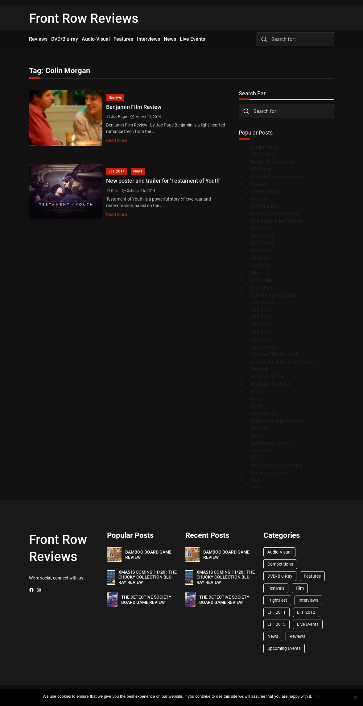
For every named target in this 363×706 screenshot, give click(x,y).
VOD (256, 488)
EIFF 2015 (262, 251)
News (137, 171)
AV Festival (263, 154)
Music (257, 391)
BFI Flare (261, 169)
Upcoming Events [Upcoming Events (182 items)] (284, 648)
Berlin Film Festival (272, 162)
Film (256, 273)
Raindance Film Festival (277, 421)
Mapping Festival (270, 384)
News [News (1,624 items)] (272, 636)
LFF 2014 (117, 171)
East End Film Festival (275, 214)
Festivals (261, 265)
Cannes (259, 184)
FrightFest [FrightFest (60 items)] (277, 600)
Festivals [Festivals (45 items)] (275, 588)
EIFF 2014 (262, 243)
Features (261, 258)
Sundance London (271, 443)
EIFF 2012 (262, 228)
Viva (256, 480)
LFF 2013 (261, 325)
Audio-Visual (265, 147)
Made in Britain (268, 377)
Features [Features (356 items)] (312, 576)
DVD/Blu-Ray (265, 206)
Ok (317, 696)
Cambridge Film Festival (278, 177)
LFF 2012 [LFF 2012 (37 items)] (306, 612)
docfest (259, 199)
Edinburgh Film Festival (277, 221)
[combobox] (295, 39)
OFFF (257, 406)
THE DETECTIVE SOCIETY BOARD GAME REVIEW (146, 600)
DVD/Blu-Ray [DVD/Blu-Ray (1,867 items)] (279, 576)
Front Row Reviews (83, 18)
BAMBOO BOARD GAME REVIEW (148, 555)
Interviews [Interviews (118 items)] (308, 600)
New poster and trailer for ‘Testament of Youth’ (163, 180)
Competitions (265, 191)
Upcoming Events (270, 473)
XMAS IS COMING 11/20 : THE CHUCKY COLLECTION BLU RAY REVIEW (147, 577)
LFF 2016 (261, 340)
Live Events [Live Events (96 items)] (308, 624)
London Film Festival (274, 354)
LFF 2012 (261, 317)
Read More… (118, 140)
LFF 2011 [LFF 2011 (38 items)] (276, 612)
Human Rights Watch (274, 295)
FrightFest (262, 288)
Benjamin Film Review (133, 107)
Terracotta (262, 451)
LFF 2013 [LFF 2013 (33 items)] (276, 624)
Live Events (263, 347)
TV (254, 458)
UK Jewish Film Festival (277, 465)
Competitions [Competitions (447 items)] (280, 564)
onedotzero (263, 414)
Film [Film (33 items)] (300, 588)
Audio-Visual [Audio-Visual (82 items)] (279, 552)
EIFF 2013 (262, 236)
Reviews (115, 97)
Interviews (262, 302)
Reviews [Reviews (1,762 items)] (297, 636)
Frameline (262, 280)
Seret (257, 436)
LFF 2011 (261, 310)
